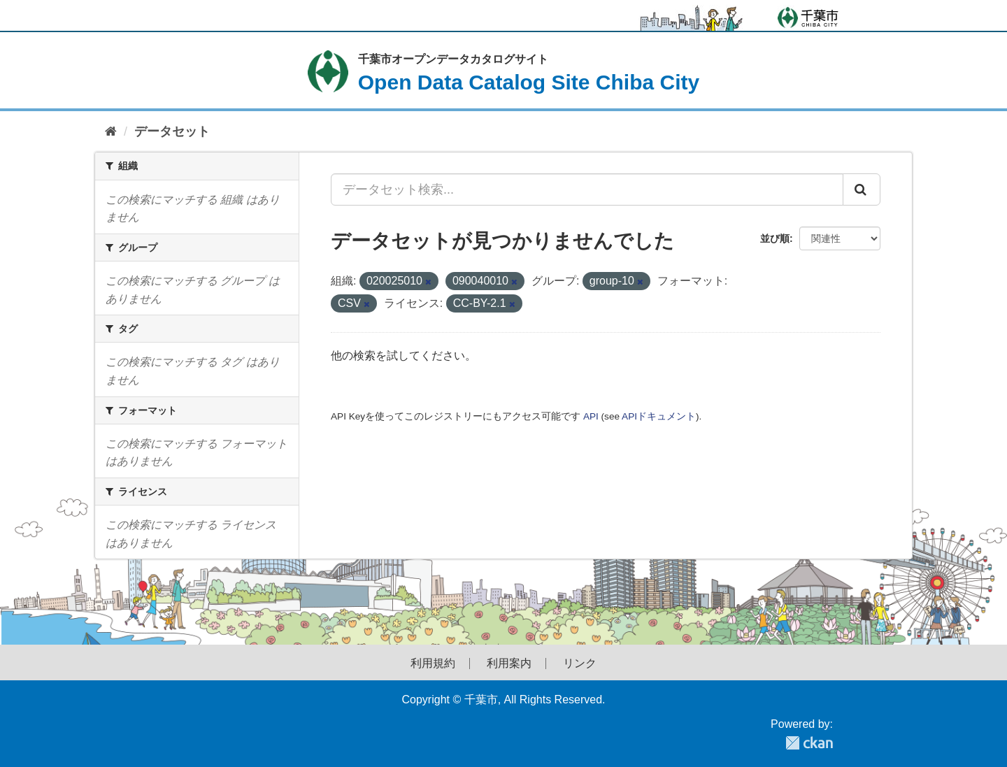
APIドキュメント (659, 416)
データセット (172, 131)
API (591, 416)
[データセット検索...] (587, 189)
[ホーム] (111, 132)
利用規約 (432, 663)
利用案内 (509, 663)
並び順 (775, 238)
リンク (580, 663)
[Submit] (861, 189)
